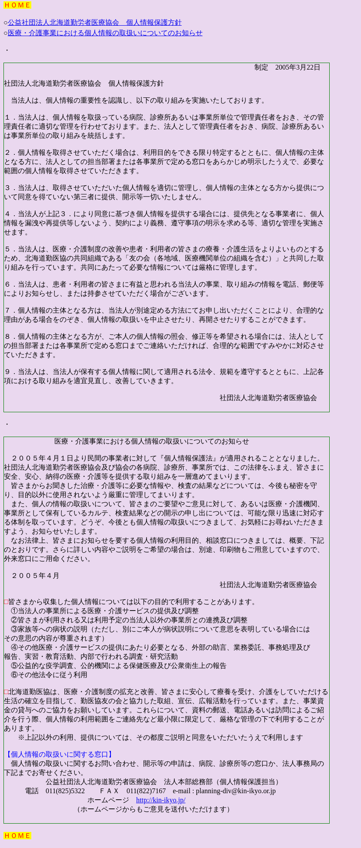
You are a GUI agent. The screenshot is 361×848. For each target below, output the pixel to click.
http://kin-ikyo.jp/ (160, 800)
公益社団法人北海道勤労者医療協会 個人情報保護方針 (95, 22)
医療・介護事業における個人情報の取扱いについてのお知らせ (105, 33)
